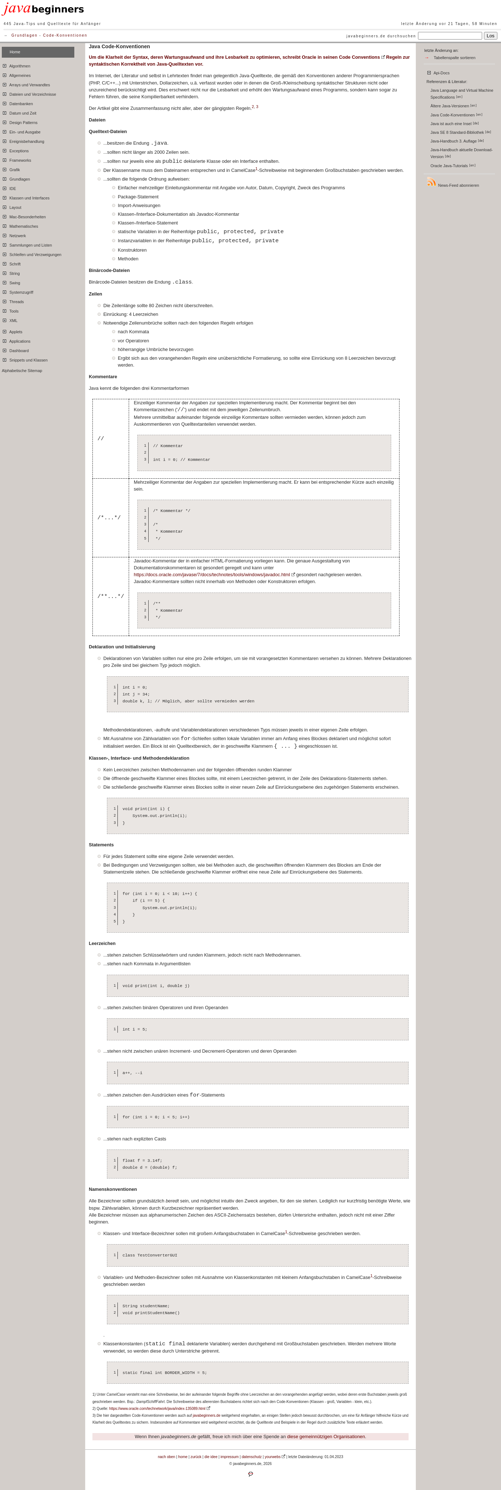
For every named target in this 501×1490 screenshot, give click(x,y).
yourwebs (273, 1457)
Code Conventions (359, 57)
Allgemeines (16, 74)
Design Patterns (19, 121)
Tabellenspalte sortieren (455, 57)
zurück (196, 1457)
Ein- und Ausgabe (21, 131)
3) (94, 1415)
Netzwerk (14, 234)
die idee (211, 1457)
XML (9, 319)
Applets (12, 330)
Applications (16, 340)
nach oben (166, 1457)
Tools (10, 310)
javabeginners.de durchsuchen (381, 36)
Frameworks (16, 159)
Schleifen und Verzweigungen (31, 253)
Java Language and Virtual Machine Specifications (462, 93)
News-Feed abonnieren (452, 181)
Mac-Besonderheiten (24, 215)
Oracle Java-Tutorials (453, 166)
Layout (11, 206)
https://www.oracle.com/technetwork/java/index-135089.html (157, 1409)
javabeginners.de (206, 1415)
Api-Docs (438, 72)
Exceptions (15, 149)
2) (94, 1409)
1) (94, 1394)
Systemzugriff (17, 291)
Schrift (11, 263)
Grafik (11, 168)
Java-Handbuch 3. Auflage (457, 141)
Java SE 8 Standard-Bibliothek (461, 132)
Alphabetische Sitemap (22, 370)
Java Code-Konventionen (457, 115)
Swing (11, 281)
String (11, 272)
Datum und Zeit (19, 112)
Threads (13, 300)
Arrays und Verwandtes (26, 84)
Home (15, 52)
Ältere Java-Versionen (454, 106)
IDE (9, 187)
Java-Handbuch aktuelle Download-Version (462, 153)
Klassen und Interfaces (26, 197)
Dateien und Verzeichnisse (29, 93)
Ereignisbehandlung (23, 140)
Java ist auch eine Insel (455, 123)
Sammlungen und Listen (27, 244)
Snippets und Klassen (24, 359)
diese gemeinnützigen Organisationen (326, 1436)
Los (491, 35)
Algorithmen (16, 65)
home (183, 1457)
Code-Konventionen (65, 35)
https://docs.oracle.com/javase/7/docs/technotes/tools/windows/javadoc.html (212, 574)
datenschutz (252, 1457)
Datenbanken (17, 102)
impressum (229, 1457)
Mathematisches (20, 225)
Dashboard (15, 349)
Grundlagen (25, 35)
